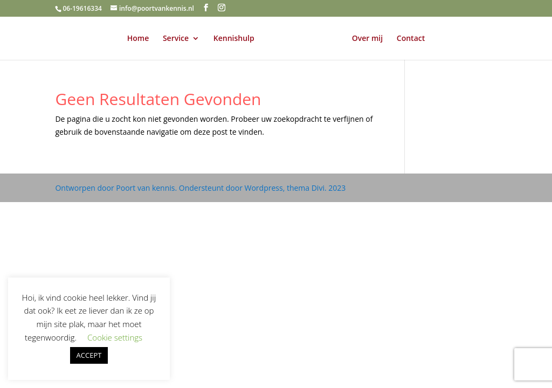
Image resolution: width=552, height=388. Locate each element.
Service (176, 38)
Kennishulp (233, 38)
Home (138, 38)
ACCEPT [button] (89, 355)
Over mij (367, 38)
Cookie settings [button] (114, 337)
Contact (411, 38)
